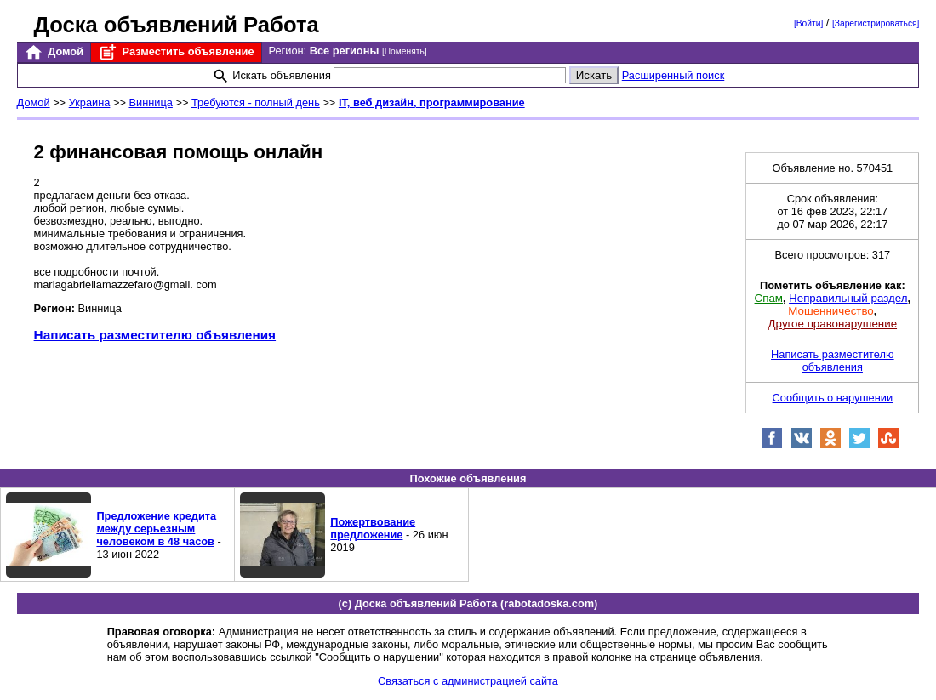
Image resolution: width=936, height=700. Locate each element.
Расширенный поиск (673, 75)
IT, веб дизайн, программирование (432, 102)
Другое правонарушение (832, 323)
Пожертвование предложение (372, 528)
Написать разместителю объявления (155, 334)
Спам (769, 298)
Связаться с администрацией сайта (468, 680)
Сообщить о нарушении (833, 397)
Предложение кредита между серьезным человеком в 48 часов (156, 528)
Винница (150, 102)
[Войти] (808, 23)
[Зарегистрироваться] (875, 23)
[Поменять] (404, 51)
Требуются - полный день (255, 102)
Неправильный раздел (848, 298)
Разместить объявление (176, 52)
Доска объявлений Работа (176, 25)
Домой (53, 52)
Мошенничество (830, 310)
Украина (90, 102)
